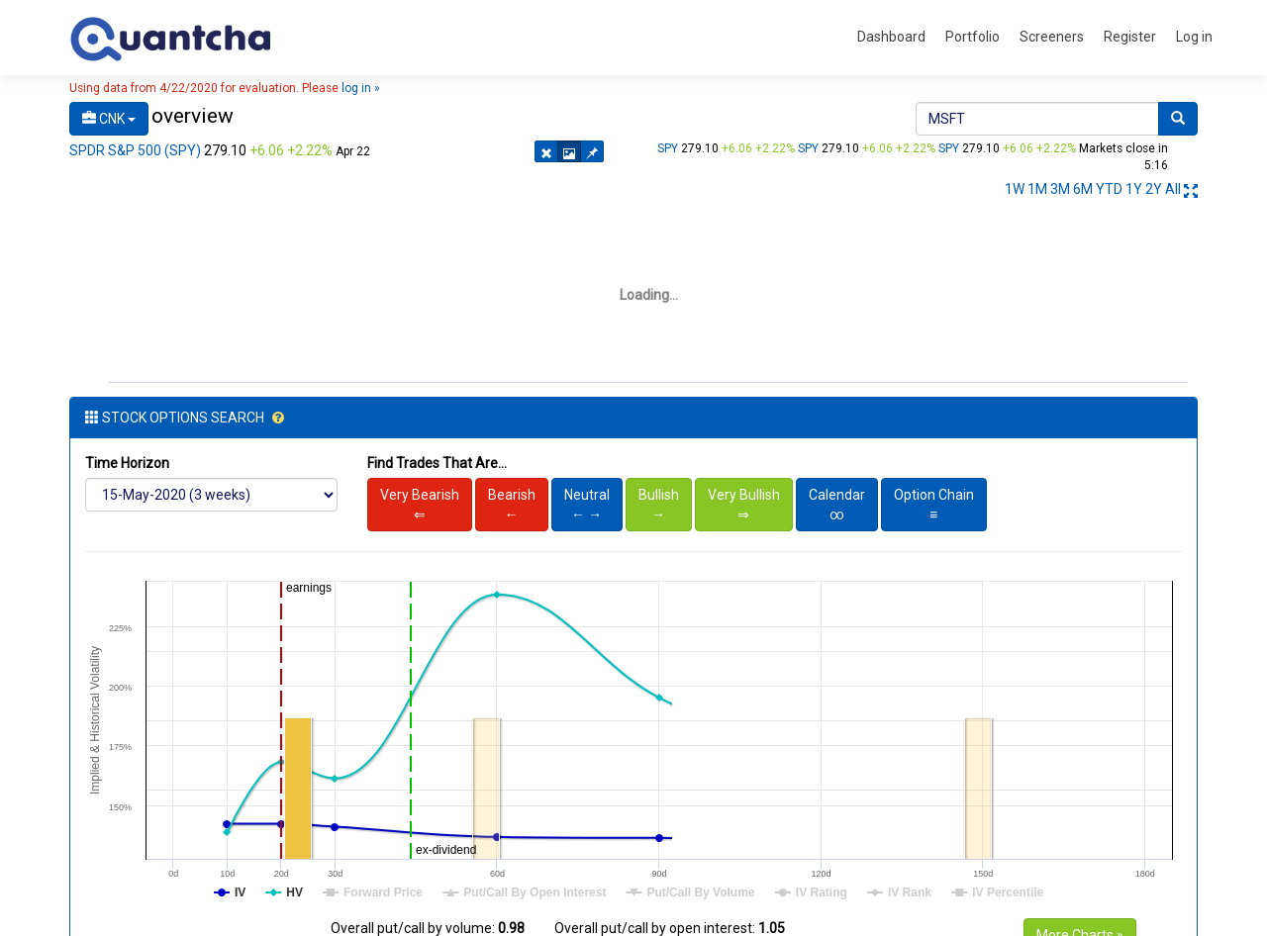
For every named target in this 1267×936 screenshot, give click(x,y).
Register (1130, 37)
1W (1014, 189)
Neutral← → (587, 504)
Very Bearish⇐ (419, 504)
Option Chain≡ (934, 504)
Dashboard (891, 37)
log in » (360, 88)
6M (1083, 189)
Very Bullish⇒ (744, 504)
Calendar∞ (837, 504)
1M (1037, 189)
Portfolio (972, 37)
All (1173, 189)
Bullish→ (658, 504)
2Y (1153, 189)
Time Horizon (127, 463)
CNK (109, 119)
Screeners (1052, 37)
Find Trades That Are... (437, 463)
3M (1060, 189)
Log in (1194, 37)
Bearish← (512, 504)
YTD (1109, 189)
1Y (1133, 189)
